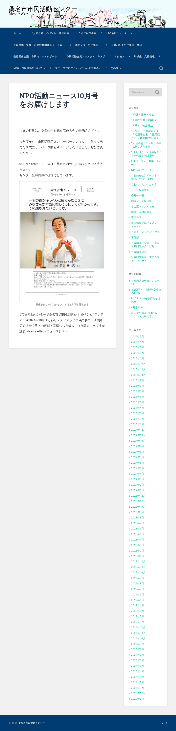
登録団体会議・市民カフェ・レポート (35, 56)
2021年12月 (138, 627)
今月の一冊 (137, 195)
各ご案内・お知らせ (142, 206)
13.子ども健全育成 (142, 125)
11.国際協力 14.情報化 (144, 120)
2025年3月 (137, 413)
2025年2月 (137, 419)
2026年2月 (137, 353)
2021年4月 (137, 671)
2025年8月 (137, 386)
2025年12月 (138, 364)
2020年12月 (138, 693)
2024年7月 (137, 457)
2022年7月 (137, 589)
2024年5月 (137, 468)
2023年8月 (137, 517)
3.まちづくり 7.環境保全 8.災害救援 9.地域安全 (146, 154)
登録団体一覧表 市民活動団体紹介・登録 (37, 45)
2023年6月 (137, 528)
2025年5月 (137, 402)
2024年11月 (138, 435)
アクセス (119, 56)
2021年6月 (137, 660)
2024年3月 (137, 479)
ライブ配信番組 (87, 33)
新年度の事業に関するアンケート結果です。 (145, 315)
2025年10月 (138, 375)
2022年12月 (138, 561)
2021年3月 (137, 677)
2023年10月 (138, 506)
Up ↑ (164, 723)
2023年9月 (137, 512)
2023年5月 (137, 534)
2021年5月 (137, 666)
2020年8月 (137, 699)
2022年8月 (137, 583)
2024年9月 (137, 446)
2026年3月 (137, 347)
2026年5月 (137, 336)
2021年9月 (137, 644)
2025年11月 (138, 369)
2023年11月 (138, 501)
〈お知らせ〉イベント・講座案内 (49, 33)
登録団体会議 (139, 252)
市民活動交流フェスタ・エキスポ (86, 56)
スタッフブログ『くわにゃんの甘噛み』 (78, 68)
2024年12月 (138, 429)
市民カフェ (137, 217)
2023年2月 (137, 550)
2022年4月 (137, 605)
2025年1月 (137, 424)
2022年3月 (137, 611)
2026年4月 (137, 342)
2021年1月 (137, 688)
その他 (114, 68)
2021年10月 (138, 638)
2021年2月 (137, 682)
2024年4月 (137, 473)
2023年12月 (138, 495)
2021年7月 (137, 655)
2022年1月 (137, 622)
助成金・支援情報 (144, 56)
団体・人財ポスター (142, 212)
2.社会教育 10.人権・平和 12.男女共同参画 (146, 145)
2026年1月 (137, 358)
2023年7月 (137, 523)
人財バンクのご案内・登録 (126, 45)
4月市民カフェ (139, 307)
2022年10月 (138, 572)
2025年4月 (137, 408)
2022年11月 (138, 567)
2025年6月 (137, 397)
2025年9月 (137, 380)
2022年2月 (137, 616)
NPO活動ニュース (116, 33)
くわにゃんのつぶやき (144, 184)
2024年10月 (138, 440)
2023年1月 (137, 556)
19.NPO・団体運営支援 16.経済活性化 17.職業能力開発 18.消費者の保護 (145, 135)
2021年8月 (137, 649)
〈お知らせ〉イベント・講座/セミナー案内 (145, 177)
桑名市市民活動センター (43, 9)
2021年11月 (138, 633)
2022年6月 (137, 594)
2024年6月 (137, 463)
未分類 (135, 237)
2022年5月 (137, 600)
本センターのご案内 (86, 45)
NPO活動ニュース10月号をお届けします (58, 100)
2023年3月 (137, 545)
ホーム (17, 33)
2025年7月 (137, 391)
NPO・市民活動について (27, 68)
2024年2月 (137, 484)
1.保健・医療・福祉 (142, 114)
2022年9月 (137, 578)
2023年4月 (137, 539)
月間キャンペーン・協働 (145, 232)
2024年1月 (137, 490)
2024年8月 (137, 452)
